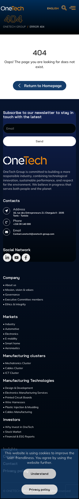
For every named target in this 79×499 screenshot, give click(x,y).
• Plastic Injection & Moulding (20, 407)
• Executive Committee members (23, 299)
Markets (10, 317)
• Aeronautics (11, 348)
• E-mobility (10, 338)
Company (11, 278)
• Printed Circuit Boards (17, 397)
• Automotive (11, 329)
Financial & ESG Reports (20, 436)
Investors (11, 419)
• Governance (11, 294)
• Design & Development (18, 388)
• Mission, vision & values (18, 290)
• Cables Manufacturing (17, 412)
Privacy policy (39, 489)
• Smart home (11, 343)
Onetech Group (14, 27)
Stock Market (13, 431)
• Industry (9, 324)
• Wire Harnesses (14, 402)
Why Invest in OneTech (19, 427)
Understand (39, 474)
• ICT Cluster (11, 373)
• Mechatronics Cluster (17, 363)
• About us (9, 285)
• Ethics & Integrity (14, 304)
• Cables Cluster (13, 368)
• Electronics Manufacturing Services (25, 392)
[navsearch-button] (64, 8)
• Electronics (10, 334)
